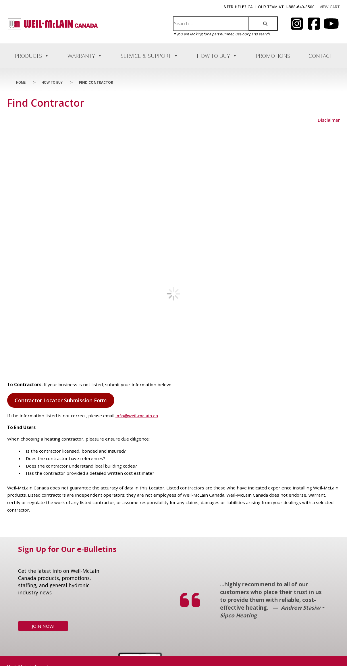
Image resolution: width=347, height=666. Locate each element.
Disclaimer (329, 120)
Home (21, 82)
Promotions (273, 56)
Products (32, 56)
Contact (320, 56)
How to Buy (217, 56)
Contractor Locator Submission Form (61, 410)
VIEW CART (330, 6)
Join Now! (43, 636)
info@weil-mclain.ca (136, 426)
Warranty (85, 56)
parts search (259, 34)
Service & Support (149, 56)
